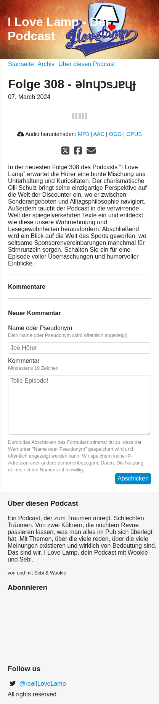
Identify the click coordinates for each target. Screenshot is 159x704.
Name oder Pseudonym (79, 331)
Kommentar (79, 364)
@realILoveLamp (42, 683)
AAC (98, 134)
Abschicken (133, 478)
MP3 (83, 134)
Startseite (21, 64)
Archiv (46, 64)
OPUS (134, 134)
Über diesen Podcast (86, 64)
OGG (115, 134)
